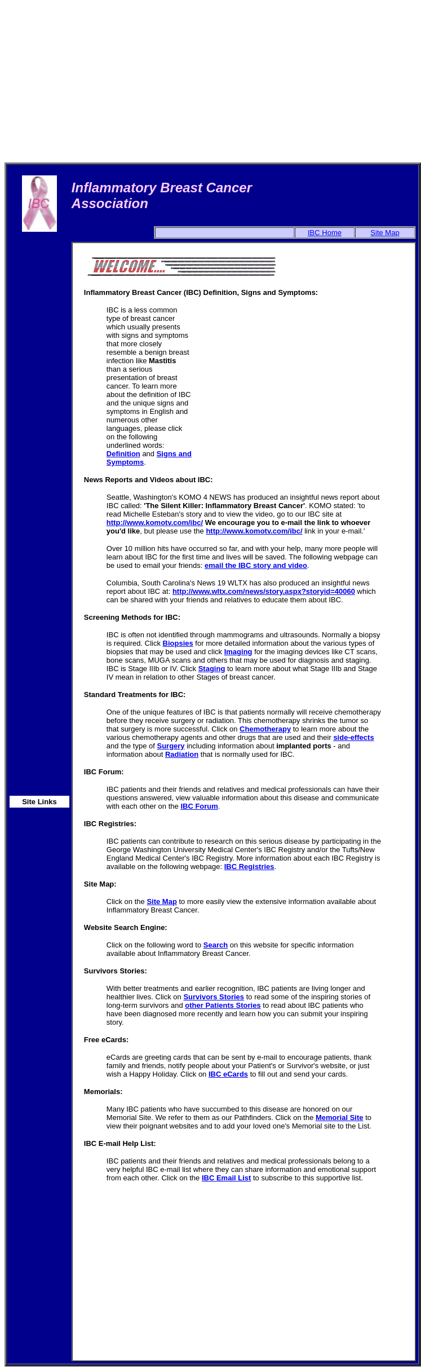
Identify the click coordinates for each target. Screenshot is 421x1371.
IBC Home (325, 232)
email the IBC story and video (256, 565)
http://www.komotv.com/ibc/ (155, 522)
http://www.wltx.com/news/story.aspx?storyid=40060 (263, 591)
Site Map (384, 232)
